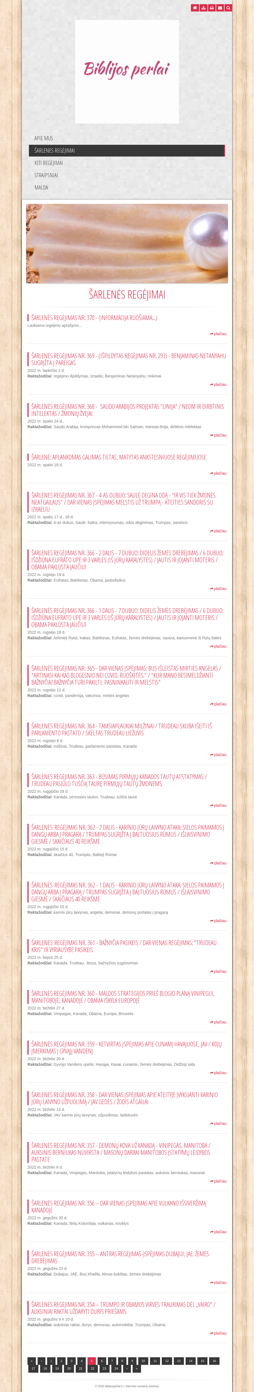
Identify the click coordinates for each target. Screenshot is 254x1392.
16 (214, 1361)
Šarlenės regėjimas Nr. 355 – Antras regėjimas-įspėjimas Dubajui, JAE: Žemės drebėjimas (120, 1257)
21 (80, 1368)
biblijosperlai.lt (114, 1386)
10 (143, 1361)
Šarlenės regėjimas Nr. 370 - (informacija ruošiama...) (94, 317)
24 (116, 1368)
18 (45, 1368)
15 (202, 1361)
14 (190, 1361)
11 (155, 1361)
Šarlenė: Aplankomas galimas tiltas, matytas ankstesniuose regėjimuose (118, 457)
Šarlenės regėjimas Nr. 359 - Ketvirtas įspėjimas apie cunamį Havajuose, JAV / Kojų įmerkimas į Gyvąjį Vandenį (126, 1047)
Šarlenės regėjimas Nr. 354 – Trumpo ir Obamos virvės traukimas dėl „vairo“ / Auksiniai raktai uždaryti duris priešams (123, 1308)
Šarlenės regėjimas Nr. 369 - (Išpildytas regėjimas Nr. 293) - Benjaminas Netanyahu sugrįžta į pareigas (128, 359)
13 (179, 1361)
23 (104, 1368)
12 (166, 1361)
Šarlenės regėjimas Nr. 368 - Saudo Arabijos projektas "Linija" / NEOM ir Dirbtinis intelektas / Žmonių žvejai (127, 410)
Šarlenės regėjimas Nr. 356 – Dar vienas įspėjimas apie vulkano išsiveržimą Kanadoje (118, 1206)
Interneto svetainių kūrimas (142, 1386)
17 (33, 1368)
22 (92, 1368)
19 (57, 1368)
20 (69, 1368)
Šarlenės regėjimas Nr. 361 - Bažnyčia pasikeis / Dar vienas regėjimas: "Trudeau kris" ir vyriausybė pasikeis (124, 946)
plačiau (218, 334)
